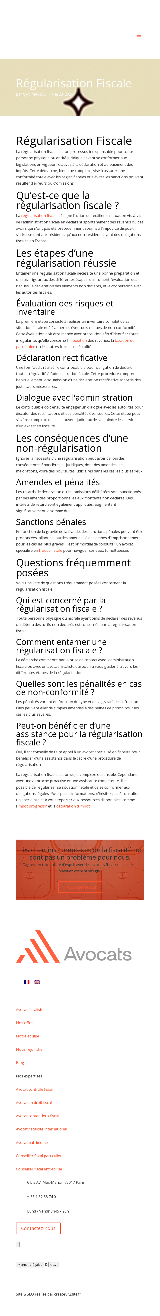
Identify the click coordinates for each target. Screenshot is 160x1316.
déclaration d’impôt (73, 806)
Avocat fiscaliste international (41, 1129)
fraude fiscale (50, 550)
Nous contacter (80, 887)
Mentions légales (30, 1265)
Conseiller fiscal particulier (39, 1155)
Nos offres (25, 1022)
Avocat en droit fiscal (34, 1102)
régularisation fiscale (39, 215)
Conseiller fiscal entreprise (39, 1169)
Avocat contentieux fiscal (37, 1115)
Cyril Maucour (35, 94)
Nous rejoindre (29, 1049)
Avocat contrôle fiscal (34, 1089)
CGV (53, 1265)
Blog (20, 1062)
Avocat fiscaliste (29, 1009)
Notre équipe (27, 1036)
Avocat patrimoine (32, 1142)
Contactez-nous (38, 1228)
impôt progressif (32, 806)
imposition (77, 340)
